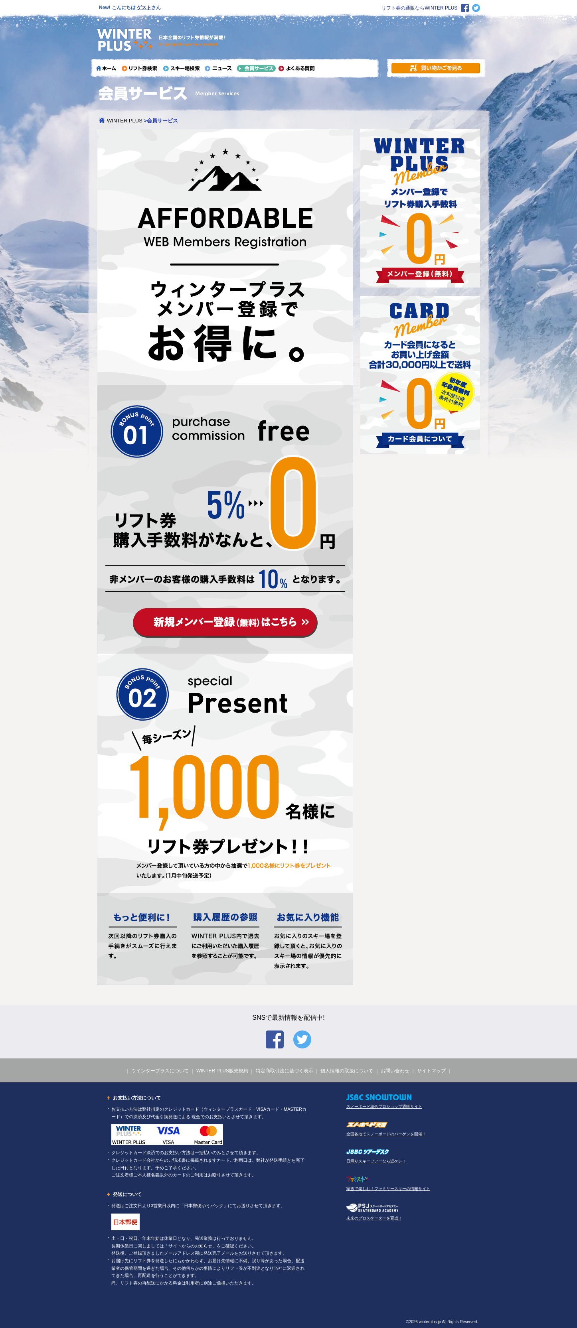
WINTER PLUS (124, 121)
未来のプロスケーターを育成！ (374, 1218)
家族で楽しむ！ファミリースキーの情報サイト (388, 1188)
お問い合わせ (395, 1071)
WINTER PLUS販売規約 (222, 1071)
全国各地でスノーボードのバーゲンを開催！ (386, 1134)
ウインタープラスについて (160, 1071)
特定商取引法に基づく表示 (284, 1071)
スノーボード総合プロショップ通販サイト (384, 1106)
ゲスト (144, 7)
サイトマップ (431, 1071)
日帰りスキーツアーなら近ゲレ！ (376, 1161)
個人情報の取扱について (346, 1071)
